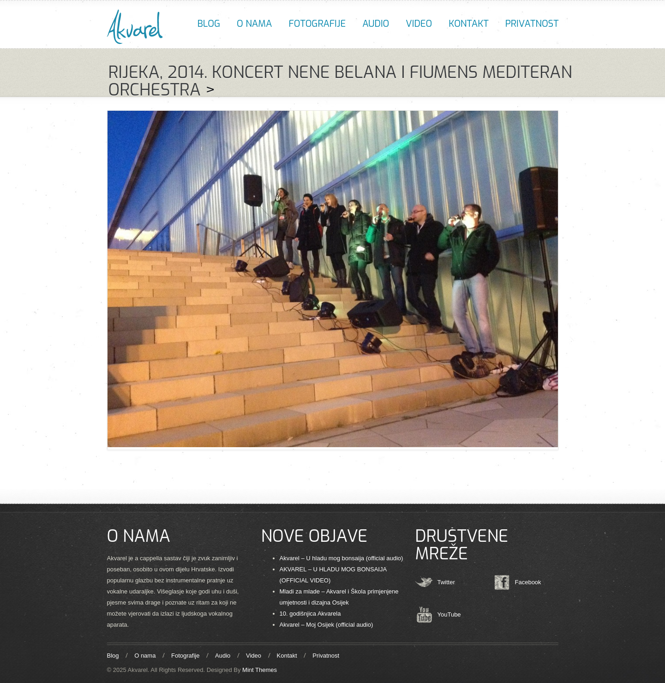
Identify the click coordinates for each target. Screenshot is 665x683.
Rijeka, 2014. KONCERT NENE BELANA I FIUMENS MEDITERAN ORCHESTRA (340, 81)
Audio (375, 24)
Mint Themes (259, 669)
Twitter (446, 582)
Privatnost (532, 24)
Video (419, 24)
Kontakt (468, 24)
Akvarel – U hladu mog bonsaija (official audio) (341, 558)
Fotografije (317, 24)
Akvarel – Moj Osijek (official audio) (326, 624)
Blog (209, 24)
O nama (254, 24)
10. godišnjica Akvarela (310, 613)
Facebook (528, 582)
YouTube (449, 614)
